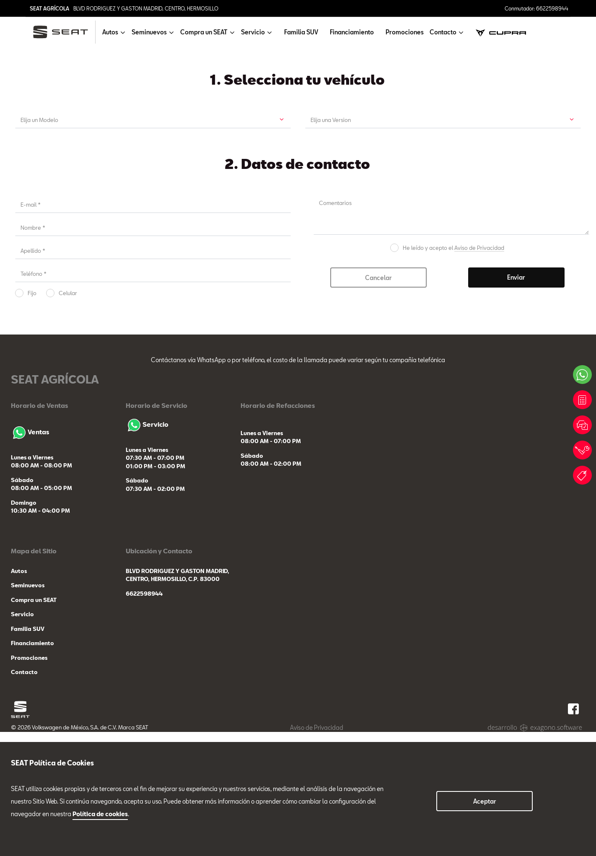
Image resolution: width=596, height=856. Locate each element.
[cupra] (501, 32)
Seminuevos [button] (149, 32)
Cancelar (378, 401)
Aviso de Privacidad (479, 371)
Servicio (147, 548)
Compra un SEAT (34, 724)
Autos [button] (110, 32)
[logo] (64, 32)
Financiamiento (352, 32)
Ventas (30, 556)
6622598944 (144, 717)
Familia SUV (301, 32)
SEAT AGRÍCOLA (49, 8)
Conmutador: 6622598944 (536, 8)
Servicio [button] (253, 32)
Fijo (32, 417)
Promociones (405, 32)
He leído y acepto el (453, 372)
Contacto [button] (443, 32)
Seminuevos (27, 709)
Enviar (516, 401)
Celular (68, 417)
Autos (19, 695)
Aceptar (484, 801)
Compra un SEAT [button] (204, 32)
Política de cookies (100, 813)
